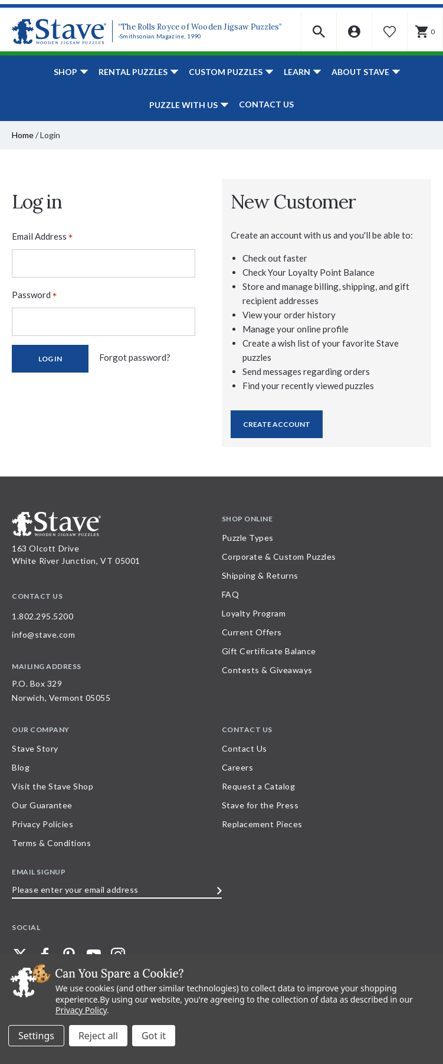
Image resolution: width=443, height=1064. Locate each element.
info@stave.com (43, 634)
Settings (36, 1035)
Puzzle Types (248, 538)
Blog (20, 767)
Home (23, 135)
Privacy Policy (81, 1010)
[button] (319, 31)
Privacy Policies (42, 824)
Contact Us (266, 104)
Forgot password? (134, 357)
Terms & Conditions (51, 843)
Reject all (98, 1035)
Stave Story (35, 748)
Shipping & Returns (260, 575)
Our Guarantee (42, 805)
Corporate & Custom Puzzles (279, 556)
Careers (238, 767)
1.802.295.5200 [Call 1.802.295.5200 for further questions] (42, 616)
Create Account (276, 424)
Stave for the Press (260, 805)
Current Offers (252, 632)
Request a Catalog (259, 786)
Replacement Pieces (262, 824)
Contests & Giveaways (267, 670)
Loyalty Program (254, 613)
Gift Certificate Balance (269, 651)
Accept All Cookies (153, 1035)
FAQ (230, 594)
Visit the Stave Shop (52, 786)
